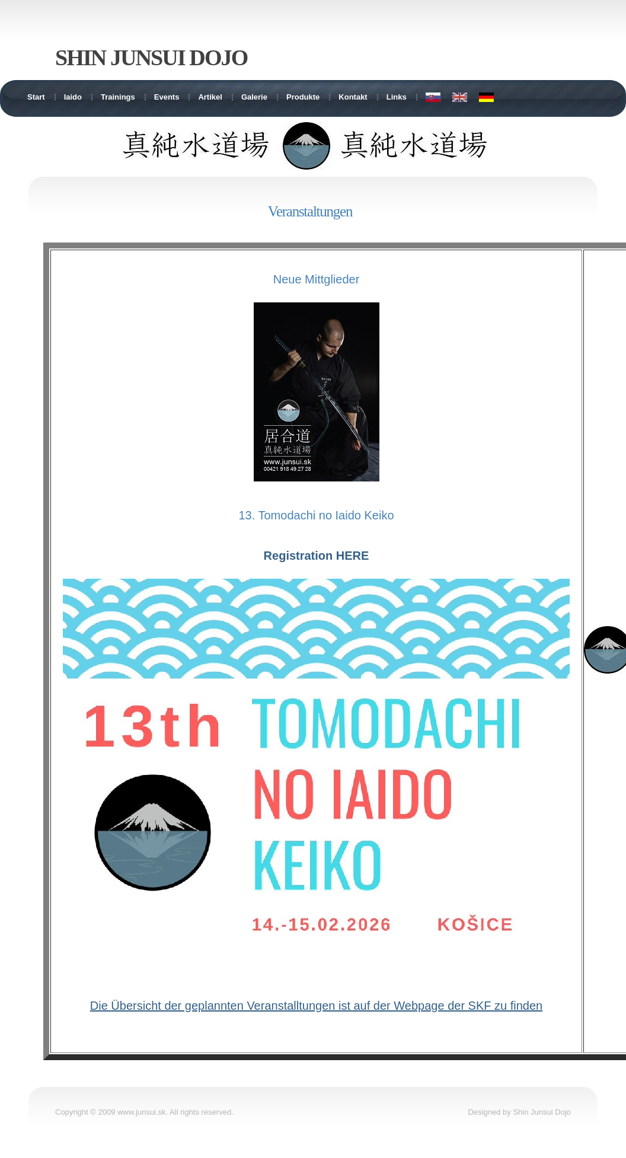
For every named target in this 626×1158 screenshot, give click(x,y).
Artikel (210, 96)
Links (397, 96)
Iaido (73, 96)
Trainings (118, 96)
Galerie (254, 96)
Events (167, 96)
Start (36, 96)
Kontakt (352, 96)
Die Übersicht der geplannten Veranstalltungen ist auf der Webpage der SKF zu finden (316, 1005)
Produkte (303, 96)
